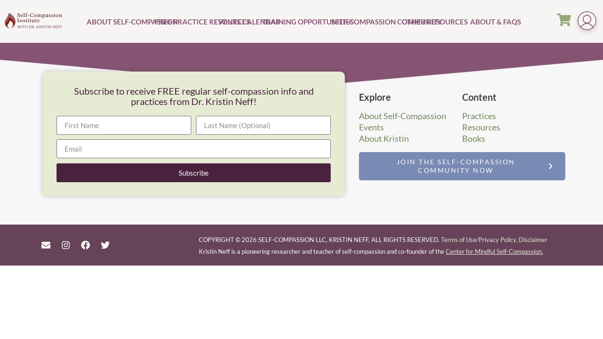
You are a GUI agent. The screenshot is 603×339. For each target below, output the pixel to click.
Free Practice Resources (183, 21)
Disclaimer (533, 239)
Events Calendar (237, 21)
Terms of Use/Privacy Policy (478, 239)
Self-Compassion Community (365, 21)
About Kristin (384, 138)
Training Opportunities (295, 21)
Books (473, 138)
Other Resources (435, 21)
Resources (481, 127)
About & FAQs (485, 21)
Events (371, 127)
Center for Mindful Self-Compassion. (494, 251)
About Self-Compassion (120, 21)
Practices (479, 116)
